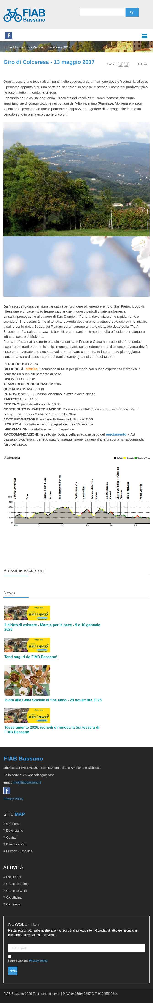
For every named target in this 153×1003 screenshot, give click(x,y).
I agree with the (27, 958)
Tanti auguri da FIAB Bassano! (30, 657)
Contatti (11, 837)
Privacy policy (38, 960)
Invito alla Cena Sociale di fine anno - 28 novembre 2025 (53, 700)
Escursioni (13, 877)
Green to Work (16, 890)
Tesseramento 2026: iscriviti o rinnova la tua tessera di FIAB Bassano (51, 730)
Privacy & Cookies (19, 851)
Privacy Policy (13, 799)
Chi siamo (13, 824)
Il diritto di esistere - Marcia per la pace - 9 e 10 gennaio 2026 (52, 627)
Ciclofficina (13, 897)
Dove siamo (14, 830)
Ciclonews (13, 904)
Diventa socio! (16, 844)
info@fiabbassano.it (27, 782)
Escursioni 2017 (59, 47)
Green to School (17, 884)
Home (7, 47)
